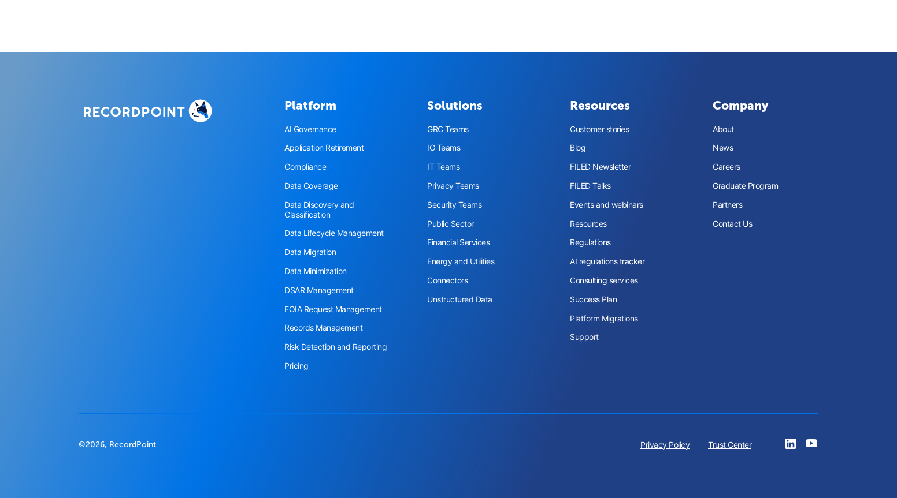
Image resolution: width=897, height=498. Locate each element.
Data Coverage (311, 185)
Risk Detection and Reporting (335, 346)
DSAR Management (319, 290)
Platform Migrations (604, 318)
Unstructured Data (459, 299)
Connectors (447, 280)
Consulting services (604, 280)
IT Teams (443, 166)
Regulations (590, 242)
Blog (577, 147)
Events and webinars (606, 204)
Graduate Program (745, 185)
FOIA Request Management (333, 309)
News (723, 147)
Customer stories (599, 129)
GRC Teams (448, 129)
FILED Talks (590, 185)
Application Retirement (324, 147)
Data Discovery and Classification (319, 209)
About (723, 129)
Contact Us (732, 224)
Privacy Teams (453, 185)
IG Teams (443, 147)
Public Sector (450, 224)
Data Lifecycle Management (334, 233)
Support (584, 337)
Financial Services (458, 242)
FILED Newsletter (600, 166)
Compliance (305, 166)
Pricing (296, 365)
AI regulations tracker (607, 261)
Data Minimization (315, 271)
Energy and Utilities (460, 261)
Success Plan (593, 299)
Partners (727, 204)
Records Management (323, 327)
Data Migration (310, 252)
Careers (726, 166)
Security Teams (454, 204)
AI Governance (310, 129)
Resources (588, 224)
